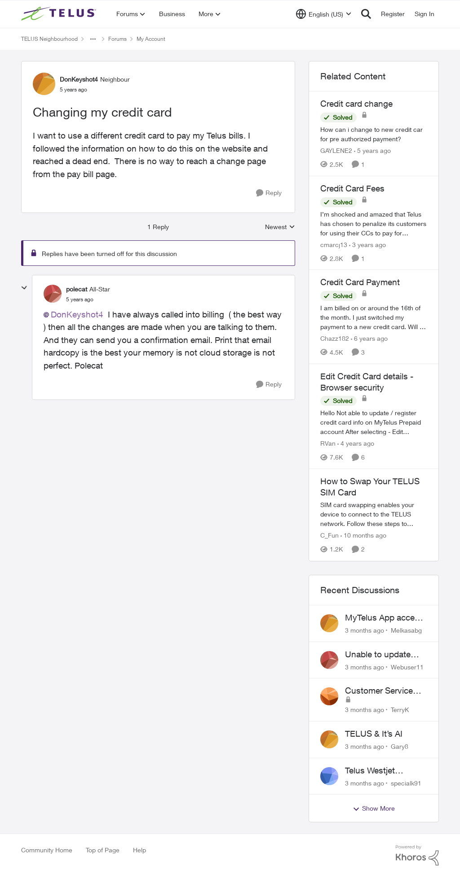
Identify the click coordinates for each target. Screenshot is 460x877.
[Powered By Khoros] (417, 855)
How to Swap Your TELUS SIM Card (370, 486)
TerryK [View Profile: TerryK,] (400, 709)
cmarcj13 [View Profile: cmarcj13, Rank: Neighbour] (333, 244)
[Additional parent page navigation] (93, 39)
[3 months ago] (364, 630)
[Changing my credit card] (79, 299)
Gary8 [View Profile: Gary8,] (399, 746)
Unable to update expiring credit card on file (381, 654)
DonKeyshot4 (77, 314)
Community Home (46, 850)
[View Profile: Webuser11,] (329, 660)
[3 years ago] (367, 244)
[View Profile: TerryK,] (329, 696)
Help (139, 850)
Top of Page (102, 850)
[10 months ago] (363, 535)
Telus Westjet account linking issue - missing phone (385, 770)
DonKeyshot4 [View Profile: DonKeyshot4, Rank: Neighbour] (79, 79)
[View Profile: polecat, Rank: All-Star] (53, 294)
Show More (374, 808)
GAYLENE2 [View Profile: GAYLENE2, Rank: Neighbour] (336, 150)
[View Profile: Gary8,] (329, 739)
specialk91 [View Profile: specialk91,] (406, 782)
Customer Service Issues (379, 691)
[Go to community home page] (59, 14)
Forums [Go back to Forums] (117, 38)
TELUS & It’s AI (373, 733)
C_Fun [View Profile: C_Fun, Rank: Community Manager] (329, 535)
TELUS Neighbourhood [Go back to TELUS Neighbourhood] (49, 38)
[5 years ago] (372, 150)
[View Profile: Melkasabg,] (329, 623)
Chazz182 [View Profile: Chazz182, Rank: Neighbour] (334, 338)
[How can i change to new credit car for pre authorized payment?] (373, 134)
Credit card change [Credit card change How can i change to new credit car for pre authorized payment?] (356, 104)
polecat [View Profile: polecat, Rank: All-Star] (76, 289)
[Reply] (268, 193)
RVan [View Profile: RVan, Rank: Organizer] (328, 443)
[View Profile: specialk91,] (329, 776)
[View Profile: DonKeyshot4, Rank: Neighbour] (44, 84)
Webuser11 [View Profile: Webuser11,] (407, 666)
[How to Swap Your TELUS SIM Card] (373, 514)
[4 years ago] (355, 443)
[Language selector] (323, 14)
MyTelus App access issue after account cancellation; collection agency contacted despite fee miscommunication (386, 617)
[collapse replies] (24, 287)
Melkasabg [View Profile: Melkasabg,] (406, 630)
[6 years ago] (369, 338)
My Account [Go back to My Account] (151, 38)
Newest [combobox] (280, 227)
